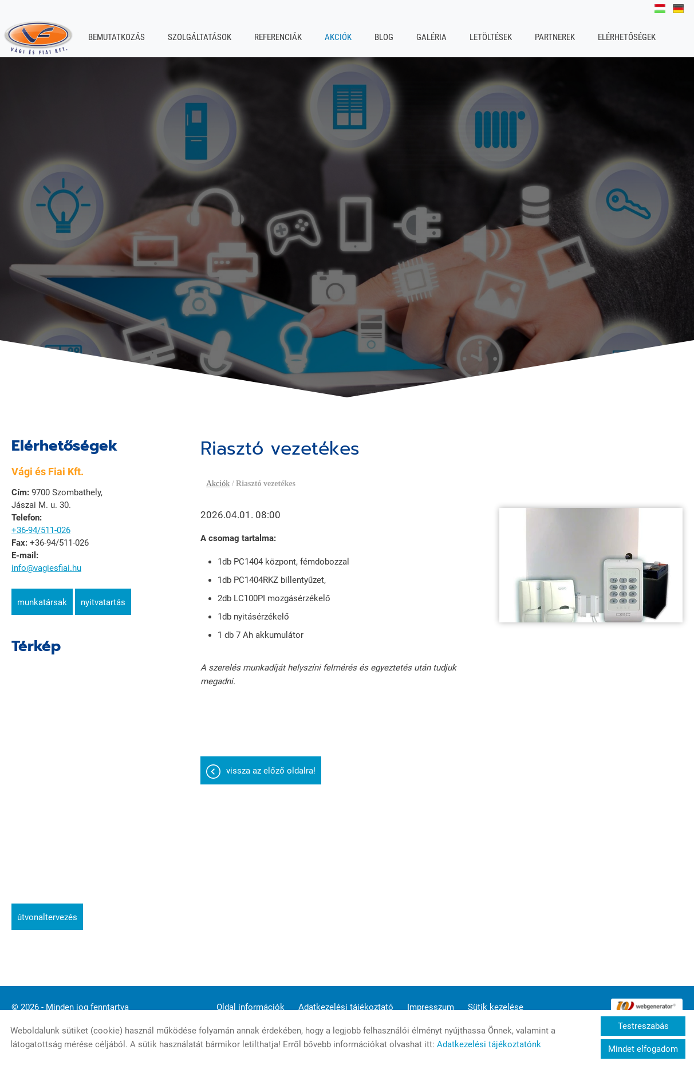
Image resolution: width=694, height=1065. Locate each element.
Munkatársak (42, 596)
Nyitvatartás (103, 596)
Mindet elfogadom (643, 1049)
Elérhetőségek (627, 37)
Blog (383, 37)
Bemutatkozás (116, 37)
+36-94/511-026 (40, 524)
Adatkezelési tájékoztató (345, 1001)
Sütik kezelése (495, 1001)
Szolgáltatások (199, 37)
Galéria (431, 37)
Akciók (338, 37)
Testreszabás (643, 1026)
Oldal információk (250, 1001)
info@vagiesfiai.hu (46, 562)
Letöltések (491, 37)
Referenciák (278, 37)
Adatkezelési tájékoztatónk (489, 1044)
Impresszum (430, 1001)
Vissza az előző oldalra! (271, 765)
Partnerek (555, 37)
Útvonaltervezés (47, 911)
